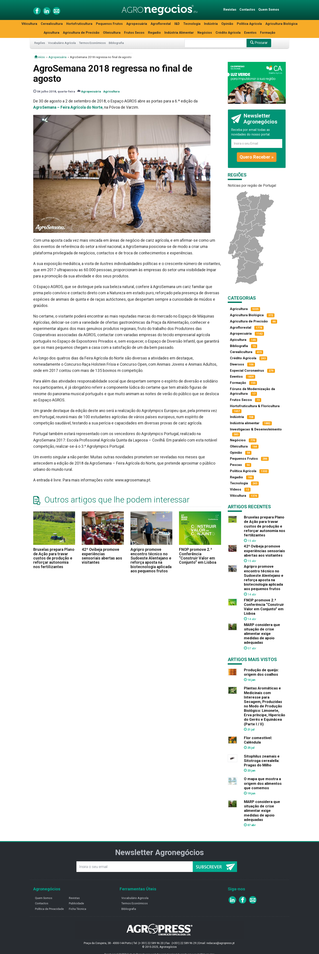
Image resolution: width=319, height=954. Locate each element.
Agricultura (111, 91)
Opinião (227, 24)
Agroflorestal (161, 24)
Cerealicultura (52, 24)
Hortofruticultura (79, 24)
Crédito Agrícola (228, 33)
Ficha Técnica (77, 909)
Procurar (259, 43)
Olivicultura (112, 33)
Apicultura (51, 33)
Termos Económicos (92, 43)
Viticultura (29, 24)
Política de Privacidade (49, 909)
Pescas (236, 465)
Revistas (229, 10)
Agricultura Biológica (281, 24)
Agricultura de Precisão (81, 33)
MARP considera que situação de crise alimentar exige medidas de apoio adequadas (262, 633)
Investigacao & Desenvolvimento (256, 429)
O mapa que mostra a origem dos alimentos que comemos (263, 783)
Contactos (247, 10)
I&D (177, 24)
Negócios (204, 33)
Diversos (237, 364)
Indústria (211, 24)
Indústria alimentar (244, 423)
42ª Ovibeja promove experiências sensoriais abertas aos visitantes (102, 556)
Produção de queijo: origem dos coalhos (261, 672)
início (39, 57)
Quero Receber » (257, 157)
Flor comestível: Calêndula (258, 740)
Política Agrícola (249, 24)
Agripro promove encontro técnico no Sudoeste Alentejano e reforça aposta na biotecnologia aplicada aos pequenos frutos (150, 560)
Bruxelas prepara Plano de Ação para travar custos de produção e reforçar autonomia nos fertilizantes (53, 558)
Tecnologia (191, 24)
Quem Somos (268, 10)
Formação (267, 33)
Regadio (154, 33)
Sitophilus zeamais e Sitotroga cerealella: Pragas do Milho (262, 760)
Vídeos (235, 489)
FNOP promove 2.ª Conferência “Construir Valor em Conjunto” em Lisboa (197, 556)
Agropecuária (136, 24)
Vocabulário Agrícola (62, 43)
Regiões (39, 43)
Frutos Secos (134, 33)
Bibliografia (116, 43)
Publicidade (76, 903)
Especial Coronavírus (247, 371)
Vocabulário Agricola (134, 898)
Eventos (250, 33)
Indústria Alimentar (179, 33)
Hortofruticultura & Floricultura (255, 406)
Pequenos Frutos (109, 24)
